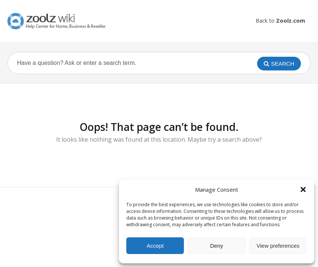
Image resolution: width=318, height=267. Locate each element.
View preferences (278, 246)
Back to (280, 20)
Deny (216, 246)
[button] (303, 189)
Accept (155, 246)
